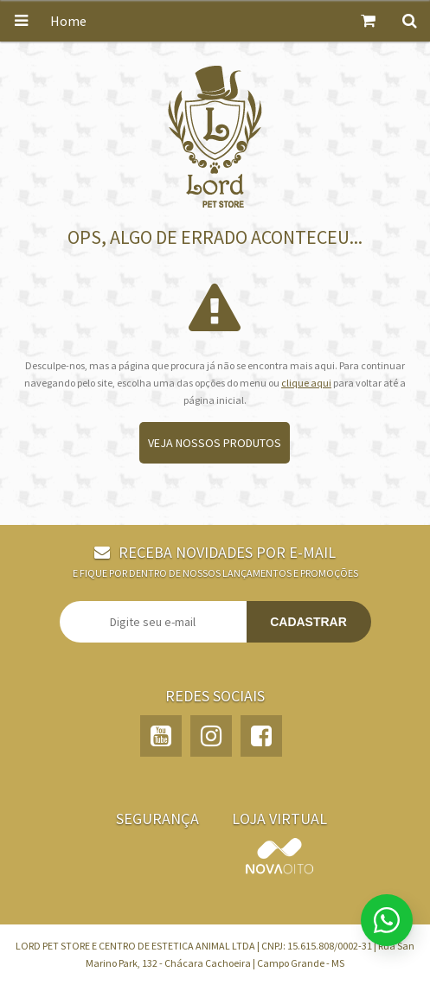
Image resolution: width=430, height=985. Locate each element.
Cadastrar (308, 622)
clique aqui (306, 382)
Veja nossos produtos (214, 443)
